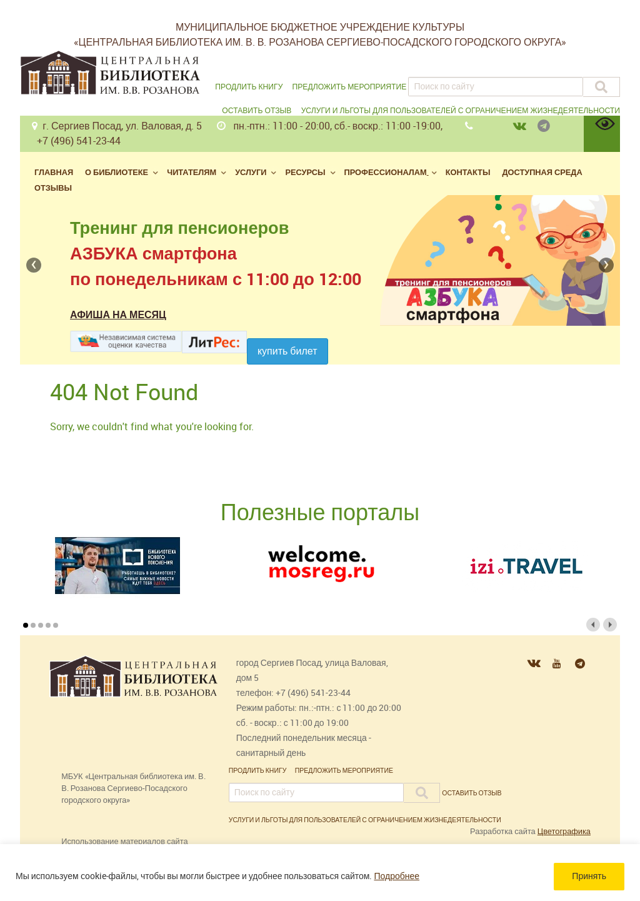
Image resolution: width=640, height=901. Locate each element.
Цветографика (564, 831)
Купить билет (288, 351)
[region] (320, 872)
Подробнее (396, 876)
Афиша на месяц (118, 315)
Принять (589, 876)
